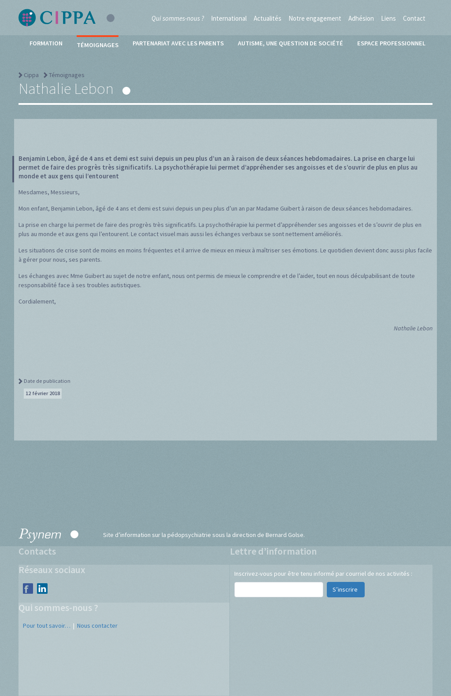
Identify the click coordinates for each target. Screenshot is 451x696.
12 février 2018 (43, 393)
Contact (414, 18)
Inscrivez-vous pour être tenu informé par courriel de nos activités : (323, 574)
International (229, 18)
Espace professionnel (391, 43)
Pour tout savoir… (46, 625)
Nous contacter (97, 625)
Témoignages (97, 45)
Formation (46, 43)
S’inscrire (346, 589)
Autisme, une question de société (290, 43)
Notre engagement (314, 18)
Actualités (267, 18)
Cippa (31, 75)
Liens (388, 18)
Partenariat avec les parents (178, 43)
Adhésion (361, 18)
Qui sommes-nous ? (178, 18)
